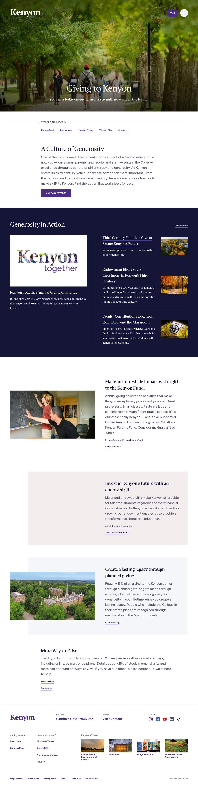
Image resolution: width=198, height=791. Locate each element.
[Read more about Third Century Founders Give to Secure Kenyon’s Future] (174, 246)
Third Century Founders (116, 532)
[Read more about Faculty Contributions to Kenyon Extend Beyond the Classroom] (174, 329)
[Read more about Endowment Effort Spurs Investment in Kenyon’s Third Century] (174, 285)
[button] (184, 13)
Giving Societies (113, 446)
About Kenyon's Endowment (118, 526)
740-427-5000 (112, 719)
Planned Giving (112, 622)
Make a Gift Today (56, 193)
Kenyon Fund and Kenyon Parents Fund (124, 440)
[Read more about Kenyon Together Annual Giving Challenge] (48, 260)
